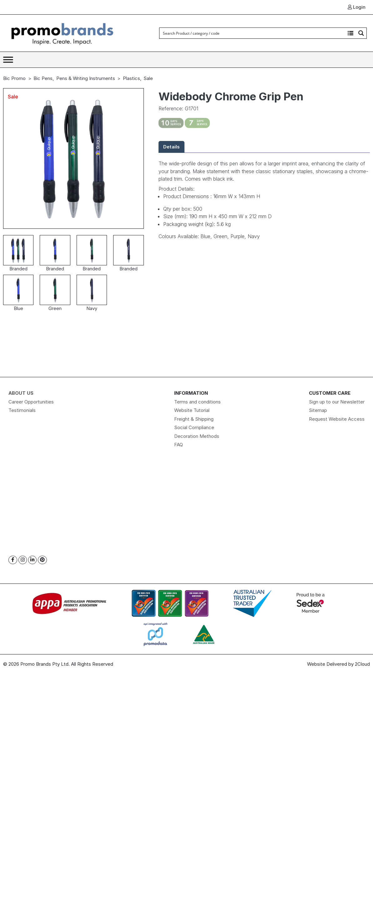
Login (356, 7)
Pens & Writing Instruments (85, 78)
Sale (148, 78)
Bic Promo (14, 78)
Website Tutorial (191, 410)
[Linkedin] (32, 560)
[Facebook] (12, 560)
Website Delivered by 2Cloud (338, 664)
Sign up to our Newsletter (337, 402)
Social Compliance (194, 427)
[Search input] (252, 33)
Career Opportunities (31, 402)
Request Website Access (337, 419)
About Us (20, 393)
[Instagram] (22, 560)
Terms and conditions (197, 402)
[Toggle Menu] (8, 60)
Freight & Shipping (194, 419)
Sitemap (318, 410)
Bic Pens (43, 78)
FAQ (178, 445)
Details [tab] (171, 147)
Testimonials (22, 410)
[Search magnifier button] (361, 33)
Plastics (131, 78)
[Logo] (62, 33)
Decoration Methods (196, 436)
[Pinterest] (42, 560)
